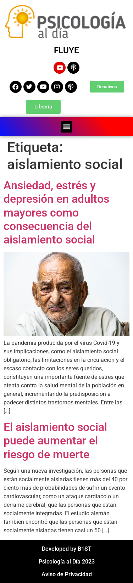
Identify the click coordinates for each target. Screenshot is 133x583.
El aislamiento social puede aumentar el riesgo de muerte (55, 440)
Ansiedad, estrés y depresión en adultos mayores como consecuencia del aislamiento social (56, 213)
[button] (66, 127)
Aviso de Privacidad (66, 574)
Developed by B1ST (67, 548)
